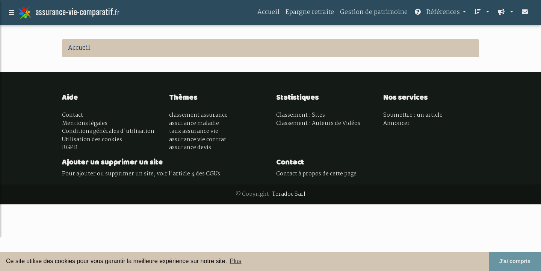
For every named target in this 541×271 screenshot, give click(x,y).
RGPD (69, 147)
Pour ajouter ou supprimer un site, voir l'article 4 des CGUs (141, 173)
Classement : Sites (300, 115)
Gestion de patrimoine (374, 14)
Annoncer (396, 123)
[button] (480, 13)
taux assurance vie (193, 131)
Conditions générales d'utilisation (108, 131)
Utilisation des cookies (92, 139)
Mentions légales (84, 123)
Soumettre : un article (413, 115)
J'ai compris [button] (514, 261)
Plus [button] (235, 261)
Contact (72, 115)
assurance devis (190, 147)
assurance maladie (194, 123)
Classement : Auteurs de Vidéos (318, 123)
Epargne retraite (310, 14)
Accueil (268, 14)
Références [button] (437, 14)
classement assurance (198, 115)
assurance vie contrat (197, 139)
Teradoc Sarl (288, 194)
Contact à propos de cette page (316, 173)
